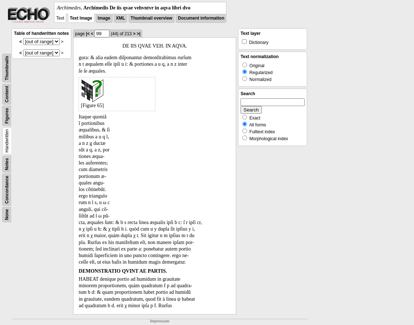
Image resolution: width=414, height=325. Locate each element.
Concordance (6, 190)
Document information (201, 18)
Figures (6, 115)
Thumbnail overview (151, 18)
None (6, 214)
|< (87, 33)
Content (6, 94)
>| (138, 33)
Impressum (159, 321)
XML (120, 18)
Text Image (81, 18)
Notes (6, 164)
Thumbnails (6, 68)
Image (104, 18)
